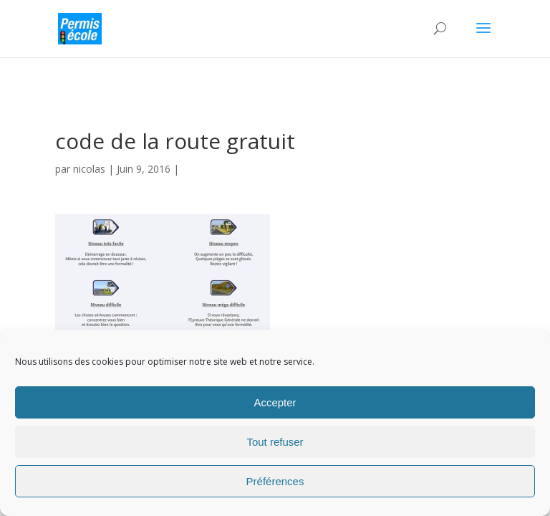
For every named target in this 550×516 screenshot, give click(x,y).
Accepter (275, 402)
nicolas (89, 169)
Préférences (275, 481)
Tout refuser (274, 442)
